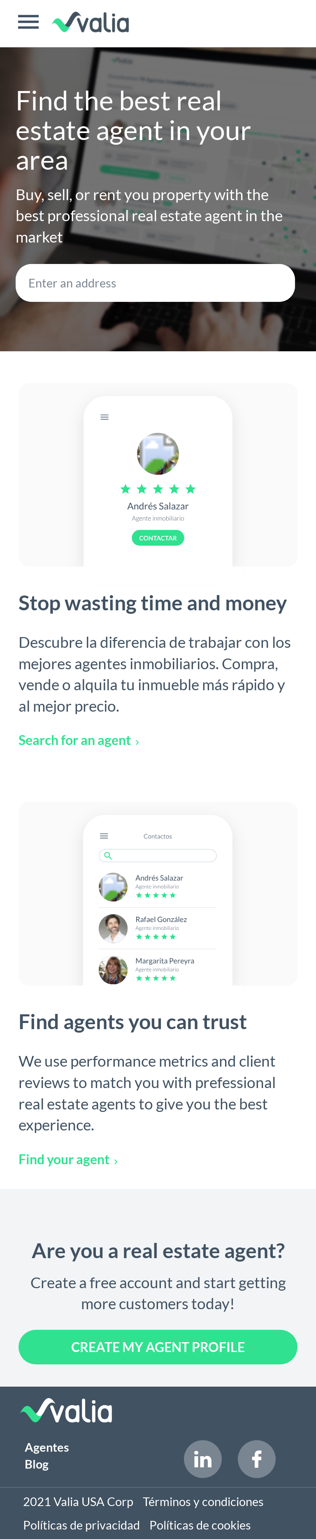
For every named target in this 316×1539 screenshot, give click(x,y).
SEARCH (275, 283)
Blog (37, 1464)
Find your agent (68, 1159)
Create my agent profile (158, 1347)
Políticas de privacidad (81, 1525)
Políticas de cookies (200, 1525)
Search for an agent (79, 740)
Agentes (47, 1447)
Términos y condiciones (203, 1502)
